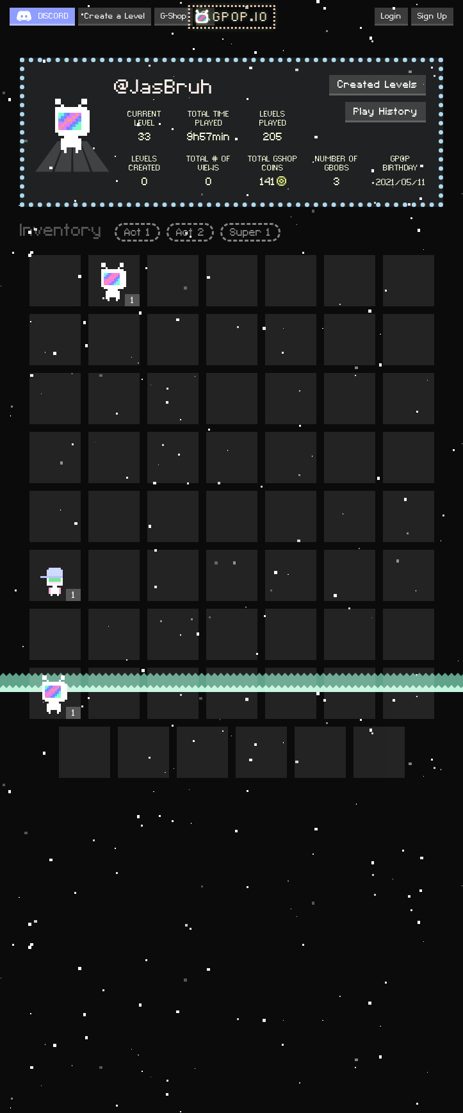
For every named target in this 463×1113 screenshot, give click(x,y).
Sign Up (432, 16)
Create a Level (115, 16)
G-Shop (173, 16)
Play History (385, 111)
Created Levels (377, 84)
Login (391, 16)
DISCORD (53, 16)
